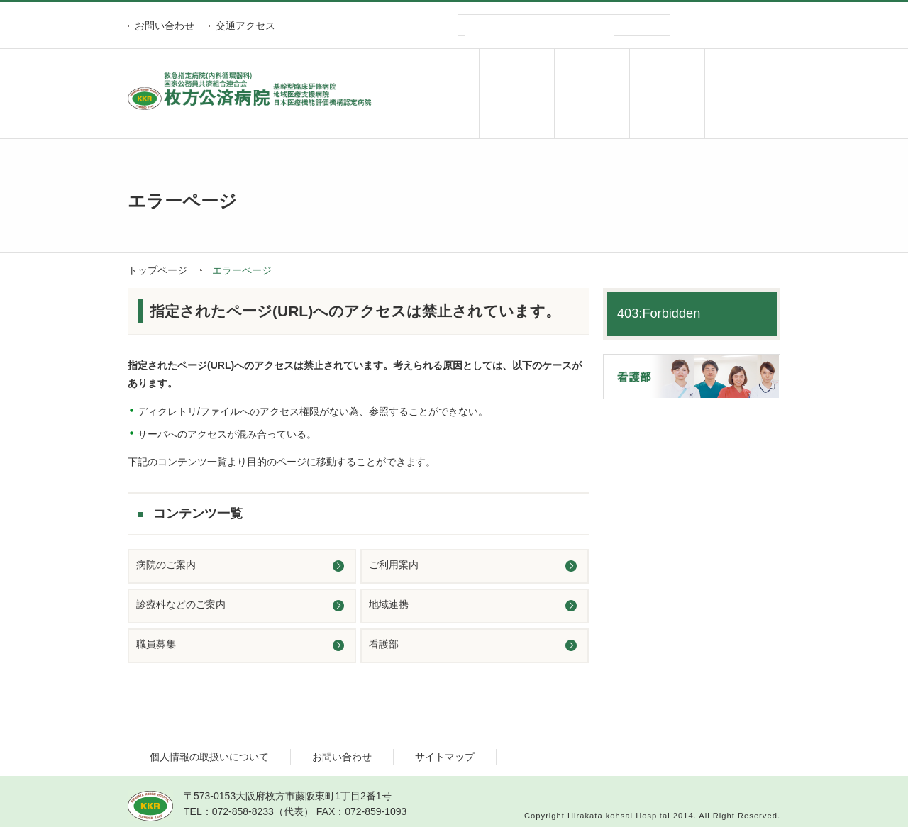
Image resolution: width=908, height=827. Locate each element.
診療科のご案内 (592, 93)
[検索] (539, 36)
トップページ (157, 270)
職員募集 (742, 93)
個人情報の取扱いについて (209, 756)
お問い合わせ (164, 25)
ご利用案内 (517, 93)
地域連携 (667, 93)
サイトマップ (445, 756)
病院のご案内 (441, 93)
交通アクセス (245, 25)
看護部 (384, 644)
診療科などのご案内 (181, 604)
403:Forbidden (658, 313)
